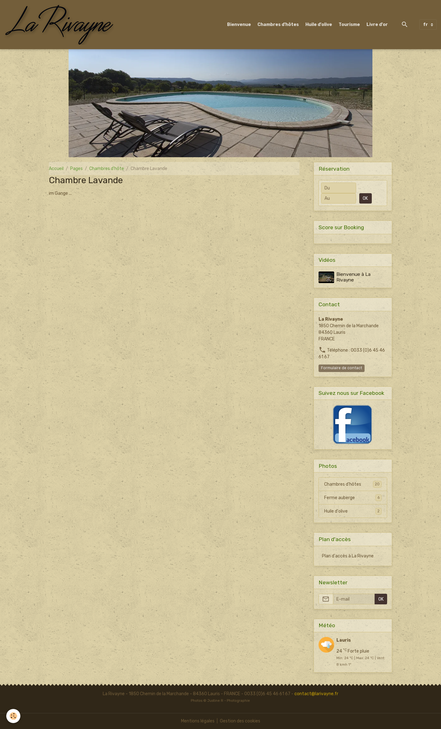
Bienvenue (239, 24)
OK (365, 198)
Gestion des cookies (240, 721)
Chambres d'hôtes (278, 24)
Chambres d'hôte (106, 168)
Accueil (56, 168)
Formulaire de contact (341, 368)
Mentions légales (198, 721)
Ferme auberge (352, 497)
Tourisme (349, 24)
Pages (76, 168)
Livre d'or (377, 24)
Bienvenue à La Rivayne (353, 277)
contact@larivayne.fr (316, 693)
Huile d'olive (318, 24)
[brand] (60, 24)
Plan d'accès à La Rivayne (348, 556)
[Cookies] (13, 716)
